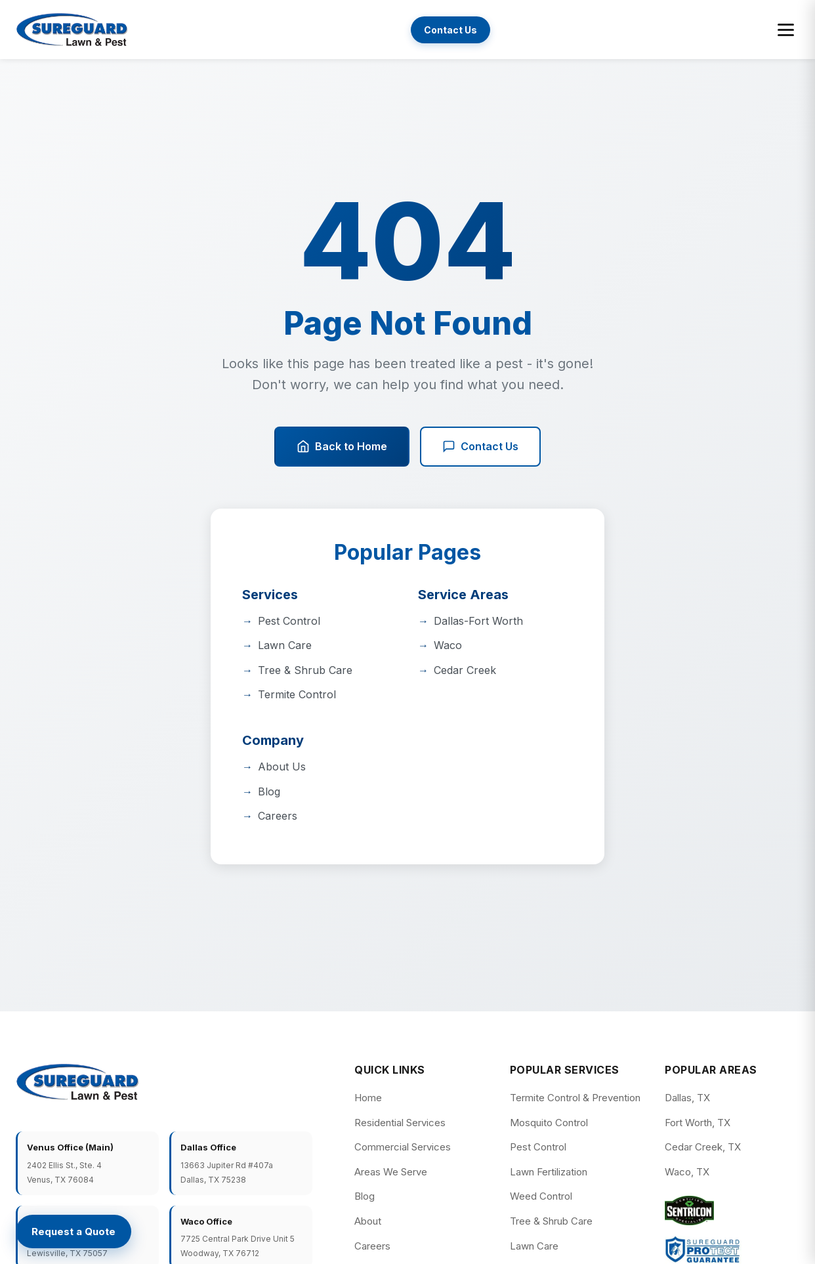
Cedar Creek (465, 670)
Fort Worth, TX (697, 1122)
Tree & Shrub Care (305, 670)
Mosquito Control (549, 1122)
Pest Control (289, 620)
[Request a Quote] (73, 1231)
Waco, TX (687, 1172)
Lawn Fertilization (548, 1172)
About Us (282, 766)
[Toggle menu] (785, 29)
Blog (269, 791)
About (367, 1221)
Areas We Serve (390, 1172)
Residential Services (400, 1122)
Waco (448, 645)
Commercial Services (402, 1147)
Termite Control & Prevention (575, 1097)
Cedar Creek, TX (703, 1147)
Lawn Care (285, 645)
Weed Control (541, 1196)
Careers (277, 815)
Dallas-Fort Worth (478, 620)
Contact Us (450, 29)
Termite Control (297, 694)
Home (368, 1097)
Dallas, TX (687, 1097)
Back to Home (342, 446)
